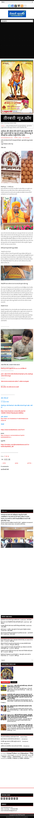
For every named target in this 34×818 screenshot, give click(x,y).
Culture (18, 753)
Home (2, 125)
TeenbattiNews (25, 817)
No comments (26, 137)
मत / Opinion (25, 756)
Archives (14, 682)
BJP (1, 753)
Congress (4, 753)
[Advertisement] (17, 40)
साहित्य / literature (24, 758)
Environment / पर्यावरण (6, 755)
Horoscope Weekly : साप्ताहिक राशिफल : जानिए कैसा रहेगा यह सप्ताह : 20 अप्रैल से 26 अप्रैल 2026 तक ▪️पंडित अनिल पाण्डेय (20, 725)
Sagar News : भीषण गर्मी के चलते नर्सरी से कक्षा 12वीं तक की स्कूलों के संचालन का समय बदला (19, 686)
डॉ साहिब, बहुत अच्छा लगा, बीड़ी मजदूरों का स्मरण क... (11, 741)
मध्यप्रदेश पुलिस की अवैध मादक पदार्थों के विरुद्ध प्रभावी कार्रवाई (13, 625)
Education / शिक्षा (27, 753)
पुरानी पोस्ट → (30, 463)
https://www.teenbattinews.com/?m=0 (12, 429)
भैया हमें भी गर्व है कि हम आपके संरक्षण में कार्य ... (10, 736)
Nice (2, 743)
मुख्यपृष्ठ (16, 463)
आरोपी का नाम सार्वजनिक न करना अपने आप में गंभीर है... (12, 746)
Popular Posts (5, 682)
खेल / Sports (28, 755)
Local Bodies (16, 755)
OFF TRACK (22, 755)
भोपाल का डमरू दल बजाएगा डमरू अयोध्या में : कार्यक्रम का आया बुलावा (15, 381)
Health (12, 755)
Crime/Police (12, 753)
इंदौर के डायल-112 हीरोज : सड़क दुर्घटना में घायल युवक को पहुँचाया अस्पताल (15, 629)
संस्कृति (18, 758)
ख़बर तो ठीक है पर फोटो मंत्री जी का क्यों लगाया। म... (11, 739)
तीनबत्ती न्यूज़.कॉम (21, 815)
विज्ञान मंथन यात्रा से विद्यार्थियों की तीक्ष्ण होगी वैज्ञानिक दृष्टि (12, 622)
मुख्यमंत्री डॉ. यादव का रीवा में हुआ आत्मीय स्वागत (10, 619)
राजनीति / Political (12, 758)
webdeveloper (11, 817)
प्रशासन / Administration (14, 757)
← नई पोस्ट (3, 463)
